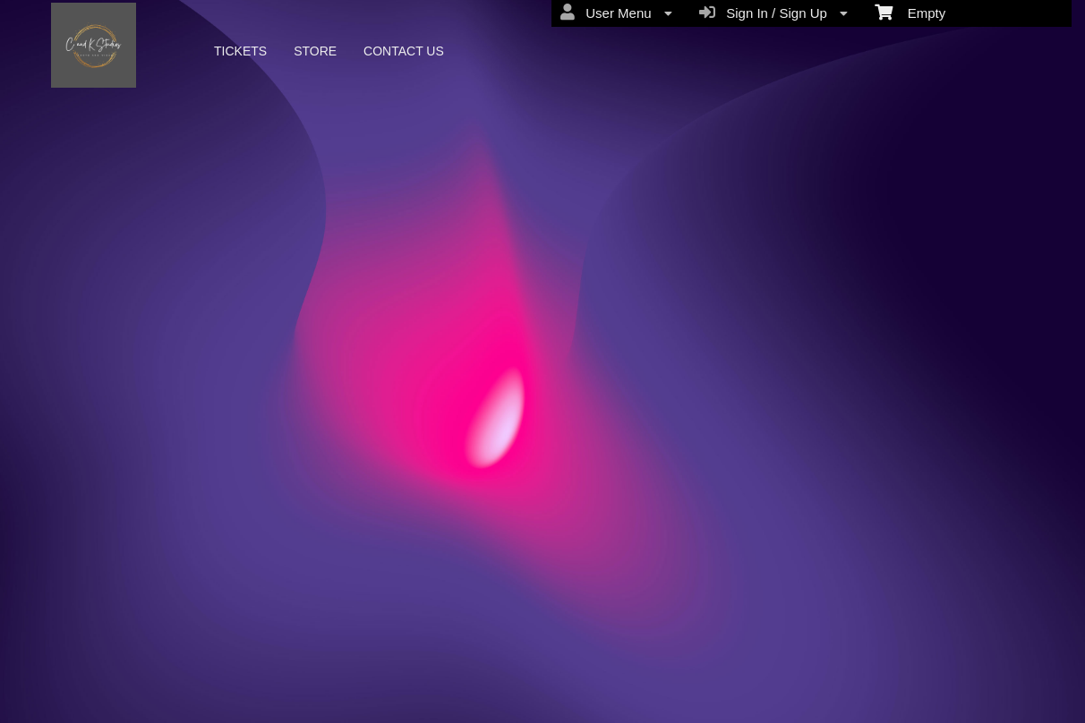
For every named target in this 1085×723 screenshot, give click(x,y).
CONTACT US (403, 51)
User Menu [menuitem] (616, 12)
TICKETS (240, 51)
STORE (315, 51)
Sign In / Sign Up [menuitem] (773, 12)
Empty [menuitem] (910, 12)
